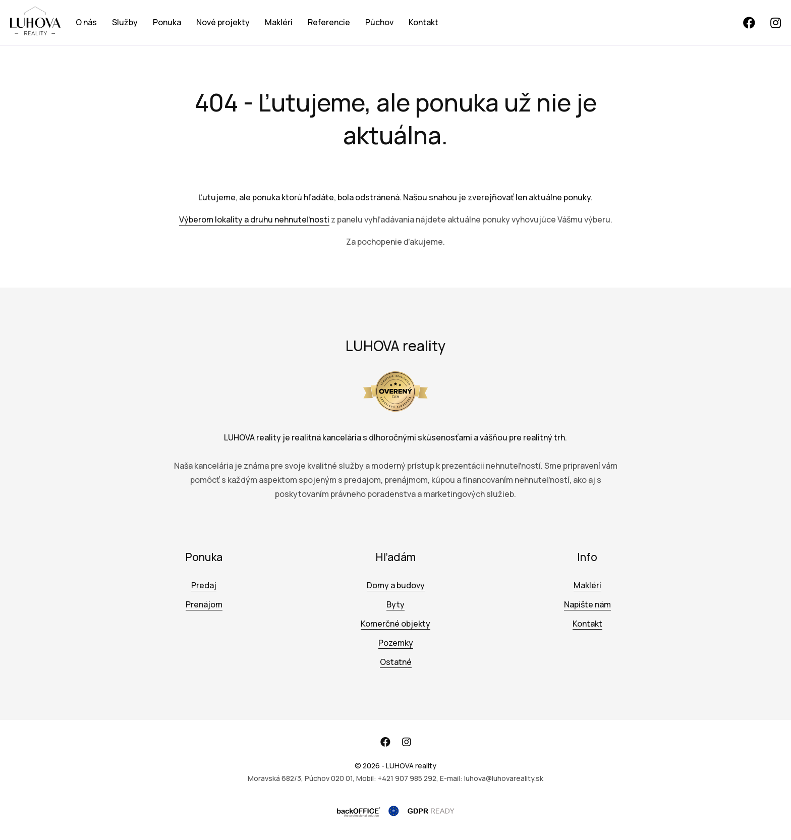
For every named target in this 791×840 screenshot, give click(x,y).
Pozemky (395, 642)
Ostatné (396, 661)
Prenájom (204, 604)
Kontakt (423, 22)
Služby (125, 22)
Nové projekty (223, 22)
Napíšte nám (587, 604)
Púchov (379, 22)
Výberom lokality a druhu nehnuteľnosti (254, 219)
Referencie (329, 22)
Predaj (203, 585)
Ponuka (167, 22)
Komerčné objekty (395, 623)
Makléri (279, 22)
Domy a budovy (396, 585)
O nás (86, 22)
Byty (395, 604)
